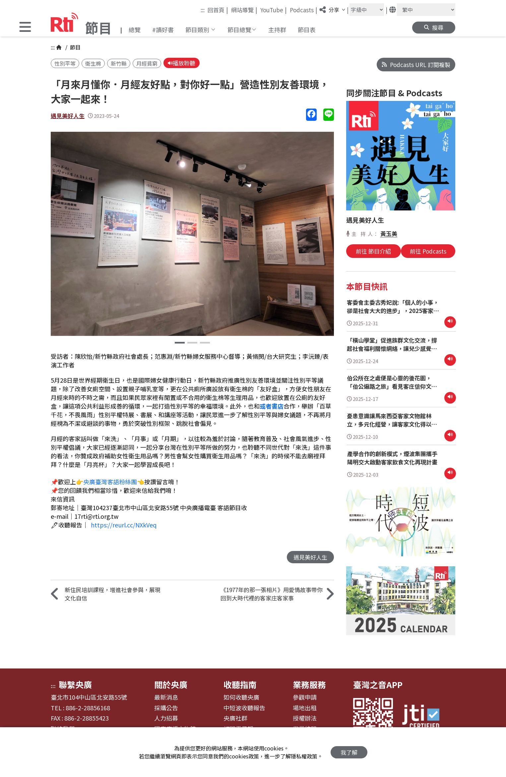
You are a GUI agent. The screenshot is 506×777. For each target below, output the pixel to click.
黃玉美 (388, 233)
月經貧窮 (147, 63)
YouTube (273, 9)
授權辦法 (305, 718)
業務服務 (309, 684)
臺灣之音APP (378, 684)
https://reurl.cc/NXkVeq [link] (124, 524)
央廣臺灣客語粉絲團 (110, 481)
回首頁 (218, 9)
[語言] (426, 9)
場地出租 (305, 708)
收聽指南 (240, 684)
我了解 (349, 752)
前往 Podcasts (428, 251)
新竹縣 (119, 63)
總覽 (135, 29)
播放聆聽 (181, 63)
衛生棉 (93, 63)
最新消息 (166, 697)
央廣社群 (235, 718)
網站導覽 (244, 9)
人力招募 (166, 718)
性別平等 (65, 63)
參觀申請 (305, 697)
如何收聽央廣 (241, 697)
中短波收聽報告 (244, 708)
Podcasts (303, 9)
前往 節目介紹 (373, 251)
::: (203, 10)
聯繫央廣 (75, 684)
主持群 (277, 29)
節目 (75, 47)
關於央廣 (170, 684)
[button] (25, 27)
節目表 (307, 29)
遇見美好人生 (68, 116)
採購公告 (166, 708)
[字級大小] (366, 9)
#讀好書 (163, 29)
